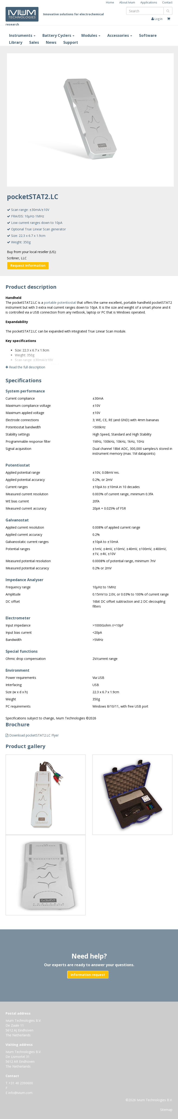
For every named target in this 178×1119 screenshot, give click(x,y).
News (51, 42)
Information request (88, 974)
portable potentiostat (60, 302)
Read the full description (25, 367)
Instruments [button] (22, 35)
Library (15, 42)
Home (110, 2)
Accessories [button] (119, 35)
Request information (27, 265)
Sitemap (166, 1109)
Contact (167, 2)
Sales (34, 42)
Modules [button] (90, 35)
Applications (148, 2)
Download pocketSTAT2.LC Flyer (32, 735)
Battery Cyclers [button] (58, 35)
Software (148, 35)
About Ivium (127, 2)
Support (70, 42)
